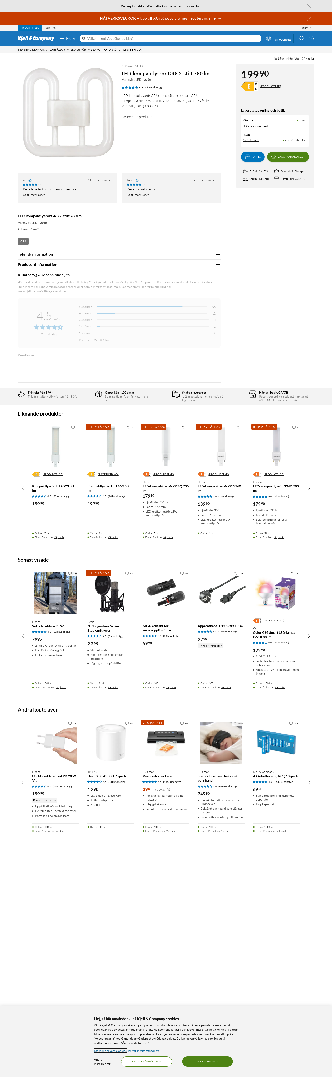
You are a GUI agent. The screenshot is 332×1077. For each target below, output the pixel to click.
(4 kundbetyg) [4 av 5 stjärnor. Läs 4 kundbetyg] (281, 859)
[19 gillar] (294, 790)
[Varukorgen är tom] (312, 38)
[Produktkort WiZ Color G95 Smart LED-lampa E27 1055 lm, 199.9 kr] (276, 810)
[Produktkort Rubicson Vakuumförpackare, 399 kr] (166, 960)
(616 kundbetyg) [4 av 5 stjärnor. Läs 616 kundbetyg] (227, 1003)
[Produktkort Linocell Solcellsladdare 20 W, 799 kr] (55, 810)
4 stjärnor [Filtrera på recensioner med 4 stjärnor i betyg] (85, 313)
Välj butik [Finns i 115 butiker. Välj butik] (226, 904)
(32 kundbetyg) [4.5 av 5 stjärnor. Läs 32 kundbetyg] (61, 713)
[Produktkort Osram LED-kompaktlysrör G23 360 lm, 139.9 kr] (221, 664)
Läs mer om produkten (138, 117)
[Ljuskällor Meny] (68, 49)
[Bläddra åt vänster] (23, 705)
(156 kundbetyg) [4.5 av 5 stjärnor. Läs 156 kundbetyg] (172, 999)
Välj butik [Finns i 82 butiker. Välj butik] (280, 904)
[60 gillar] (184, 790)
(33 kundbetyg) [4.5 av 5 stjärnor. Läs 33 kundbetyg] (116, 999)
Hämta (253, 156)
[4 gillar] (307, 59)
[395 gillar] (72, 940)
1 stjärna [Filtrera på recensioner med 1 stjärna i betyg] (84, 333)
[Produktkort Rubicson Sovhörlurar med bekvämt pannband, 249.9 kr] (221, 960)
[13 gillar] (129, 790)
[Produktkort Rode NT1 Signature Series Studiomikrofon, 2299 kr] (111, 810)
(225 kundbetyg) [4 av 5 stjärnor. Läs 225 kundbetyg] (62, 849)
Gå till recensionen (34, 195)
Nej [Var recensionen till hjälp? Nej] (214, 424)
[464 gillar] (238, 940)
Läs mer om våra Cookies (110, 1050)
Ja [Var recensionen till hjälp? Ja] (205, 424)
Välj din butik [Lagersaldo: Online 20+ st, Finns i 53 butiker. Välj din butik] (251, 140)
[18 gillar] (129, 940)
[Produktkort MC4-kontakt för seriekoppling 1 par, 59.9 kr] (166, 810)
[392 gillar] (293, 940)
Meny (67, 38)
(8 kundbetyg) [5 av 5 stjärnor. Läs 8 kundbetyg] (281, 713)
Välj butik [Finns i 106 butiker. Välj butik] (61, 904)
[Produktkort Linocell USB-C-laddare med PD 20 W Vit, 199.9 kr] (55, 960)
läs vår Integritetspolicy (143, 1050)
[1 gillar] (184, 644)
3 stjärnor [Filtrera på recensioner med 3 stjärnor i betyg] (85, 320)
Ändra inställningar (102, 1062)
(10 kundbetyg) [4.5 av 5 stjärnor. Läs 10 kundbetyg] (116, 713)
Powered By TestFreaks (203, 560)
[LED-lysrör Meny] (89, 49)
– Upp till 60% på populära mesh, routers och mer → (161, 18)
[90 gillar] (184, 940)
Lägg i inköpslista (286, 59)
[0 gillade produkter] (301, 38)
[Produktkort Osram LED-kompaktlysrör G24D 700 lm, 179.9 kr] (276, 664)
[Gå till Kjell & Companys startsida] (37, 38)
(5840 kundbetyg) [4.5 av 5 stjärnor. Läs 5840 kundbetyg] (63, 1003)
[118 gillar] (238, 790)
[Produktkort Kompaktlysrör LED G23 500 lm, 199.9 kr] (55, 664)
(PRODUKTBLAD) (270, 86)
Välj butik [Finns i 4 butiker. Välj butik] (113, 754)
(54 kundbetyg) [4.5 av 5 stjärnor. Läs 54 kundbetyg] (171, 853)
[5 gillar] (74, 644)
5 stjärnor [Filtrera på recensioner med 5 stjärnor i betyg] (85, 306)
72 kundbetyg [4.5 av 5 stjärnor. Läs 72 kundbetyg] (153, 87)
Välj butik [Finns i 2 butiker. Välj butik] (168, 754)
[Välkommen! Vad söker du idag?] (173, 38)
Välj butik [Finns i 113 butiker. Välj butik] (171, 904)
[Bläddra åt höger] (309, 705)
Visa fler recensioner (119, 572)
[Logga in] (278, 38)
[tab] (30, 28)
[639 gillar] (72, 790)
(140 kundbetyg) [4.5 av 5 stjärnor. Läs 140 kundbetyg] (227, 848)
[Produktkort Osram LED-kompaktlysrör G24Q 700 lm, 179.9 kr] (166, 664)
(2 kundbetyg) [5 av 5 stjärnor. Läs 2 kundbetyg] (226, 713)
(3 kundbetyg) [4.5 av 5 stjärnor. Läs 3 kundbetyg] (115, 853)
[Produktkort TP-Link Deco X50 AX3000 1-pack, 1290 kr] (111, 960)
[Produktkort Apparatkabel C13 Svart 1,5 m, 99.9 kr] (221, 810)
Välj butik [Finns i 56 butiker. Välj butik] (59, 754)
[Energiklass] (249, 86)
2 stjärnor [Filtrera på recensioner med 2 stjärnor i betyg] (85, 326)
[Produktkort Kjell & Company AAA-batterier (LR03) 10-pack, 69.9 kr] (276, 960)
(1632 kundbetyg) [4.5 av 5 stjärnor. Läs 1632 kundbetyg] (283, 999)
